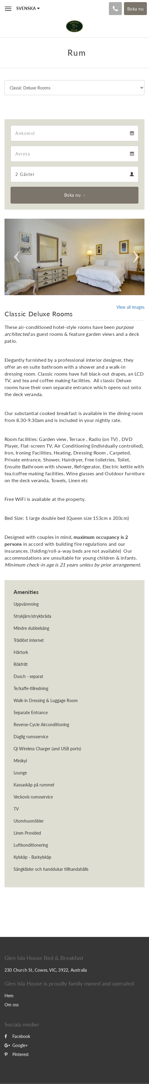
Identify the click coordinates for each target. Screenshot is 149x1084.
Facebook (17, 1036)
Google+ (16, 1045)
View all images (130, 307)
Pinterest (17, 1054)
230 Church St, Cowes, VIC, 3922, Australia (46, 970)
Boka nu (72, 195)
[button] (15, 257)
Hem (9, 995)
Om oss (12, 1004)
